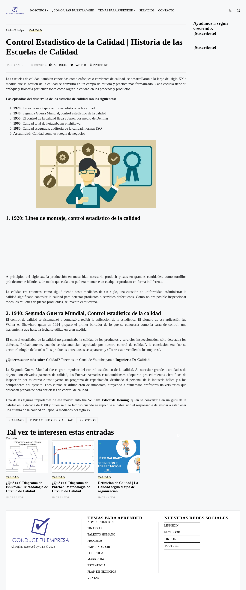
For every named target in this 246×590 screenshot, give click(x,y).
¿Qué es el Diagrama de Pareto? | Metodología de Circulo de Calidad (71, 487)
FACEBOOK (172, 532)
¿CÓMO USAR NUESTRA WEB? (73, 10)
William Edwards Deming (108, 400)
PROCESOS (88, 420)
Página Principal (15, 30)
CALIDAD (35, 30)
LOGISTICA (95, 553)
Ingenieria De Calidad (132, 360)
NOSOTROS (38, 10)
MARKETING (96, 559)
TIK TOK (170, 539)
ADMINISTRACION (100, 522)
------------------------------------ (182, 522)
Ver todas (11, 438)
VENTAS (93, 577)
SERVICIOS (146, 10)
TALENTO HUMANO (101, 534)
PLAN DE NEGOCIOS (101, 571)
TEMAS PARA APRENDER (115, 10)
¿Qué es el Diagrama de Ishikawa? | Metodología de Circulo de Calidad (27, 487)
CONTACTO (166, 10)
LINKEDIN (171, 525)
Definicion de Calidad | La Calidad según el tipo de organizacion (118, 487)
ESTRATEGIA (96, 565)
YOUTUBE (171, 545)
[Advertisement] (96, 248)
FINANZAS (94, 528)
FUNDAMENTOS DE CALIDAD (52, 420)
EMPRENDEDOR (98, 546)
